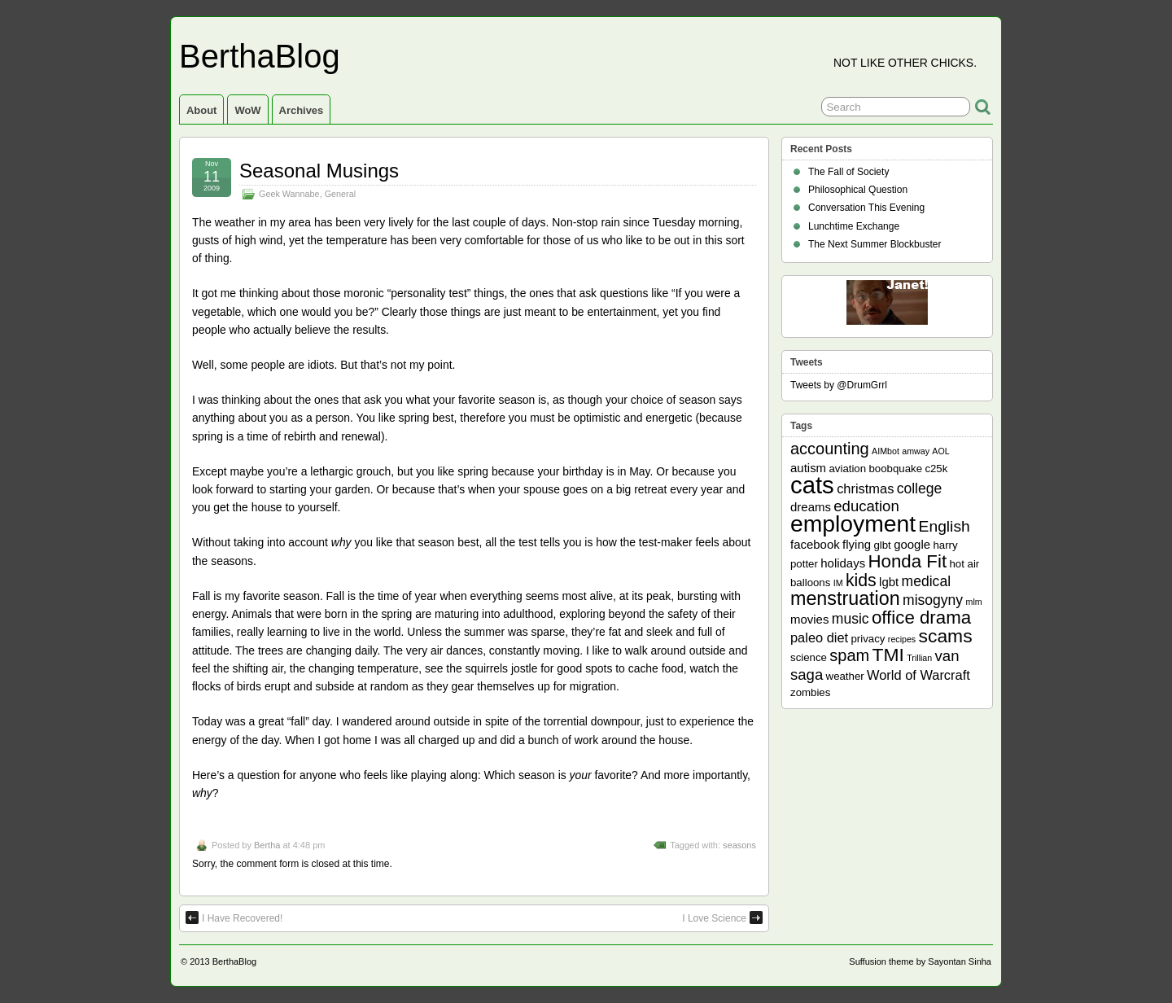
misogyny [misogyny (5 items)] (933, 600)
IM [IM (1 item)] (838, 583)
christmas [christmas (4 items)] (865, 488)
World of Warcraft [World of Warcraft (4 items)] (918, 675)
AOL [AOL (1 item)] (940, 451)
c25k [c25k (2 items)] (936, 468)
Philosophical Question (857, 189)
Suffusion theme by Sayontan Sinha (920, 961)
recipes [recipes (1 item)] (902, 639)
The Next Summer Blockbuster (874, 244)
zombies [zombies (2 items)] (810, 692)
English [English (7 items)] (944, 526)
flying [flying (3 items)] (856, 544)
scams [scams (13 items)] (946, 635)
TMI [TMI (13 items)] (888, 654)
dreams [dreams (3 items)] (810, 507)
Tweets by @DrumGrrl (838, 385)
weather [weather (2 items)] (845, 676)
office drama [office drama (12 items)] (921, 617)
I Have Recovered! (234, 917)
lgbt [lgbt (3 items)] (889, 582)
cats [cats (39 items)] (812, 484)
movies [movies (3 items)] (809, 619)
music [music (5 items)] (850, 619)
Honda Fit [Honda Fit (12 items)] (907, 561)
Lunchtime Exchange (853, 226)
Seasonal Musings (319, 171)
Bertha (267, 845)
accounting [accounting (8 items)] (829, 449)
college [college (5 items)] (919, 488)
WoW (247, 110)
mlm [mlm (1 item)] (974, 602)
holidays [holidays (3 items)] (842, 563)
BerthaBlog (259, 56)
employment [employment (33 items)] (853, 523)
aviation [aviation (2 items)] (847, 468)
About (201, 110)
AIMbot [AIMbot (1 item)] (885, 451)
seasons (739, 845)
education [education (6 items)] (866, 506)
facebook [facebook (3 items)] (815, 544)
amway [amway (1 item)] (915, 451)
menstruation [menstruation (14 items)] (845, 598)
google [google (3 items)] (912, 544)
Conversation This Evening (866, 207)
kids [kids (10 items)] (861, 580)
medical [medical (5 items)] (926, 581)
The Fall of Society (848, 171)
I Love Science (722, 917)
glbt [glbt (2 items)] (881, 545)
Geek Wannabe (289, 194)
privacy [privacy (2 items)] (868, 639)
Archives (301, 110)
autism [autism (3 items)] (808, 468)
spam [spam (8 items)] (849, 655)
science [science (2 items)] (808, 657)
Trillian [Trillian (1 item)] (919, 658)
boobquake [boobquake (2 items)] (895, 468)
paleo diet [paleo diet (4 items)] (819, 637)
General (340, 194)
